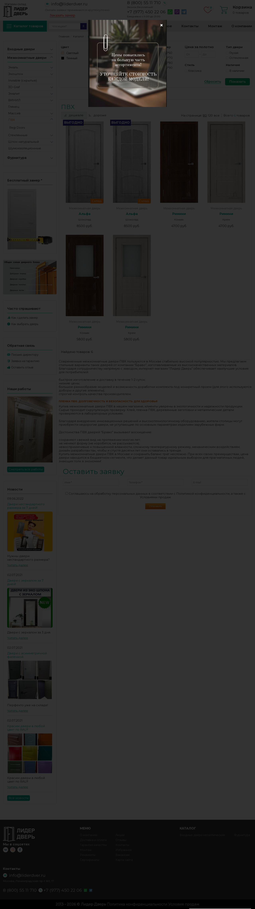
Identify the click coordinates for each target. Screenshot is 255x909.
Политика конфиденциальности (137, 904)
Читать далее (17, 565)
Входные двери (21, 49)
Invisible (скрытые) (22, 80)
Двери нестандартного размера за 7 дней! (26, 506)
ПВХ (11, 120)
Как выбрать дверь (24, 324)
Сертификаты (89, 860)
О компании (241, 26)
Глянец (13, 107)
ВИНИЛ (14, 100)
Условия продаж (183, 904)
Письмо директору (24, 354)
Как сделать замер (24, 318)
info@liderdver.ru (69, 3)
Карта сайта (124, 860)
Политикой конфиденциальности (203, 493)
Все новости (18, 798)
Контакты (189, 26)
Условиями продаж (155, 497)
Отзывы (121, 840)
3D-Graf (14, 87)
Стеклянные (17, 135)
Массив (14, 113)
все (217, 115)
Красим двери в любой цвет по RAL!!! (26, 727)
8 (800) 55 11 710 (144, 2)
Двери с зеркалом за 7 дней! (25, 582)
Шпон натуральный (23, 142)
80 (205, 115)
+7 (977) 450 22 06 (146, 12)
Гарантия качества (93, 845)
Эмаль (13, 67)
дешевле (73, 115)
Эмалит (14, 93)
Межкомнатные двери (26, 58)
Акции (95, 26)
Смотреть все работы (26, 469)
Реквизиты (87, 855)
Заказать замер (62, 15)
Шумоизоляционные (24, 148)
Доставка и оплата (126, 26)
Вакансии (122, 855)
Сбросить (212, 82)
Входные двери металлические (202, 835)
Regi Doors (17, 127)
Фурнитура (16, 158)
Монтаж (215, 26)
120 (210, 115)
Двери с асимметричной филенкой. (27, 655)
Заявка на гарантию (25, 361)
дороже (97, 115)
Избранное (162, 26)
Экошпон (15, 74)
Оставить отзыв (22, 367)
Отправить (155, 506)
